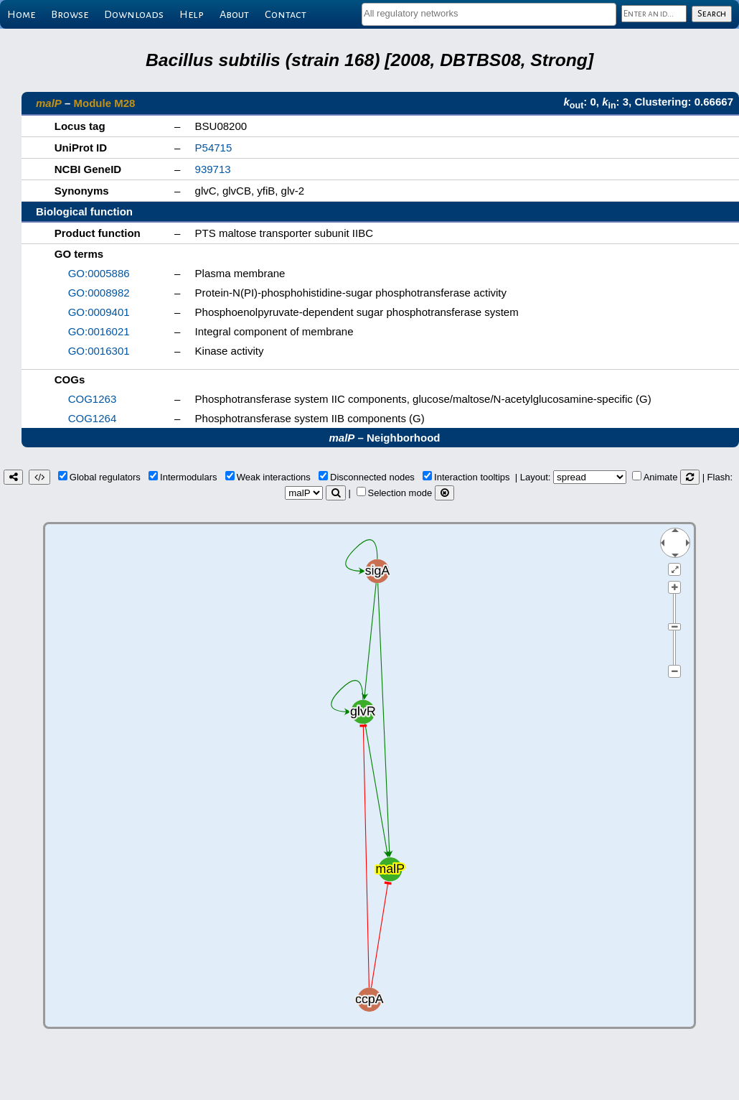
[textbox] (489, 13)
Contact (285, 14)
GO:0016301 (99, 351)
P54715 (213, 147)
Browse (69, 14)
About (234, 14)
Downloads (134, 14)
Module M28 (105, 103)
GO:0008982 (99, 292)
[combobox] (489, 14)
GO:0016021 (99, 331)
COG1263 (92, 399)
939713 (213, 169)
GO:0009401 (99, 312)
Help (191, 14)
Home (21, 14)
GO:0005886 (99, 273)
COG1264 (92, 418)
